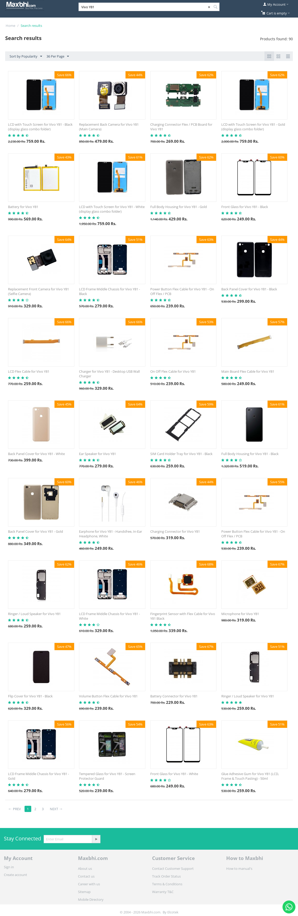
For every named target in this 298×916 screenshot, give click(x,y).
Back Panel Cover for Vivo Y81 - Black (249, 289)
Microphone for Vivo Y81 (240, 613)
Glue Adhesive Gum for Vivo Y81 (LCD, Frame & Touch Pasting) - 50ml (250, 776)
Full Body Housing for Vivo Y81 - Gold (178, 206)
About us (85, 868)
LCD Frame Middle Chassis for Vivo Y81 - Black (109, 291)
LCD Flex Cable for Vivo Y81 (28, 371)
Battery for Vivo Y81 (23, 206)
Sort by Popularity (26, 56)
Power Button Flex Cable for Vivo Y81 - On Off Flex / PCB (182, 291)
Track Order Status (166, 876)
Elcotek (172, 912)
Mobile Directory (91, 899)
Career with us (89, 884)
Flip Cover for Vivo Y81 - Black (30, 696)
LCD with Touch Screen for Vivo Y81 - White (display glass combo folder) (112, 209)
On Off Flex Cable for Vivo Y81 (173, 371)
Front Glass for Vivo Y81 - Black (244, 206)
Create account (15, 874)
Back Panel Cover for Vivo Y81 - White (36, 453)
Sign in (9, 867)
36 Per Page (57, 56)
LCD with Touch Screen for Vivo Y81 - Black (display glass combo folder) (40, 126)
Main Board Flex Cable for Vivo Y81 (247, 371)
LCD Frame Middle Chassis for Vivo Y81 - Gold (38, 776)
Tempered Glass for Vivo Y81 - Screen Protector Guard (107, 776)
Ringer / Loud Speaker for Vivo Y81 (34, 613)
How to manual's (239, 868)
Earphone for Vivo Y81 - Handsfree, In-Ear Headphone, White (110, 533)
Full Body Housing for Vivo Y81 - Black (250, 453)
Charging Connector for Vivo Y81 (175, 531)
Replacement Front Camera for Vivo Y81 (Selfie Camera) (38, 291)
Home (10, 25)
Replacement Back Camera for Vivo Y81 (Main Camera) (109, 126)
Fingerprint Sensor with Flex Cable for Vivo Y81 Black (182, 616)
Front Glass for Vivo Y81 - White (174, 773)
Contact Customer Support (173, 868)
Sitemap (84, 891)
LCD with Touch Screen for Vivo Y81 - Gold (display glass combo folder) (253, 126)
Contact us (86, 876)
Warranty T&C (163, 891)
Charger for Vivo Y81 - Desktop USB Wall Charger (109, 373)
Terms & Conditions (167, 884)
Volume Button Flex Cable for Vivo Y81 (108, 696)
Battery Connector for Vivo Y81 (174, 696)
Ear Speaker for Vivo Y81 (97, 453)
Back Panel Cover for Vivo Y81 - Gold (35, 531)
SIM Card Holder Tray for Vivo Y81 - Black (181, 453)
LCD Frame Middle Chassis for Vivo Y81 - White (109, 616)
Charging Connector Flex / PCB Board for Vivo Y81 (181, 126)
